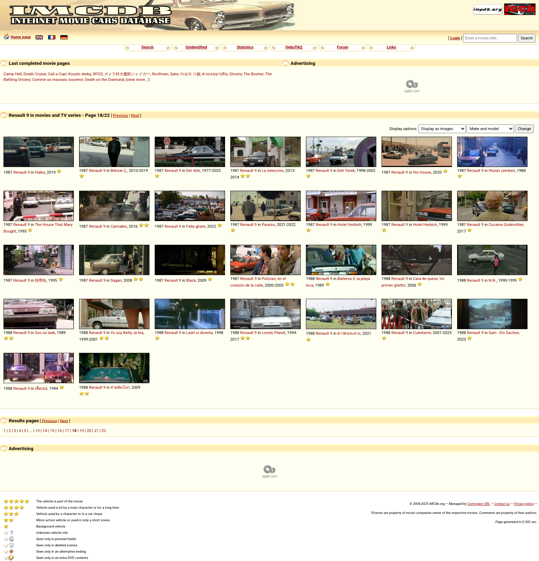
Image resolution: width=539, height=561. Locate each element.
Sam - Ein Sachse (503, 332)
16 (59, 430)
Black (191, 280)
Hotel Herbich (349, 224)
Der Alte (193, 170)
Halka (40, 172)
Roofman (160, 73)
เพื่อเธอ (41, 388)
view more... (137, 79)
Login (455, 38)
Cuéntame (422, 332)
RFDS (97, 73)
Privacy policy (524, 504)
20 (89, 430)
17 (67, 430)
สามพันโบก (120, 387)
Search (147, 47)
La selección (273, 170)
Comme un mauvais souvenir (57, 79)
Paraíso (268, 224)
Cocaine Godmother (505, 224)
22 (104, 430)
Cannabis (118, 226)
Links (391, 47)
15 (52, 430)
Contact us (502, 504)
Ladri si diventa (199, 332)
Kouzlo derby (79, 73)
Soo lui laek (45, 332)
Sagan (116, 280)
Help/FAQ (293, 47)
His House (422, 172)
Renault (19, 172)
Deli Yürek (346, 170)
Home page (20, 37)
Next (135, 115)
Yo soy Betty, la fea (126, 332)
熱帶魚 (40, 280)
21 (96, 430)
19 (81, 430)
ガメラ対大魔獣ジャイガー (127, 73)
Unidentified (196, 47)
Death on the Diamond (104, 79)
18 (74, 430)
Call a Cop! (57, 73)
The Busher (253, 73)
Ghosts (235, 73)
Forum (342, 47)
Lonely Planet (273, 332)
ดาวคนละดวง (349, 333)
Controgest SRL (478, 504)
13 (37, 430)
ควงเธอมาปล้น (215, 73)
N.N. (492, 280)
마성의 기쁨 (190, 73)
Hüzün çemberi (501, 170)
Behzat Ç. (118, 170)
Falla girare (195, 226)
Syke (174, 73)
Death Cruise (34, 73)
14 (45, 430)
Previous (120, 115)
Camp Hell (12, 73)
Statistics (245, 47)
